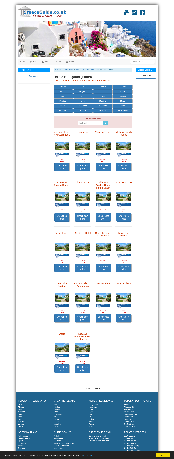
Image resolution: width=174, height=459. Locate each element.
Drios (103, 92)
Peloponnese (23, 436)
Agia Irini (63, 87)
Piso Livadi (63, 110)
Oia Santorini (129, 424)
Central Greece (24, 438)
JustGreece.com (130, 436)
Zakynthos (22, 422)
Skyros (91, 422)
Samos (20, 417)
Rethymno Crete (130, 417)
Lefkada (21, 424)
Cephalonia (58, 414)
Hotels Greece (68, 70)
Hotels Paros (94, 70)
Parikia (122, 106)
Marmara (83, 101)
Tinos (91, 417)
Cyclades (57, 436)
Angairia (123, 87)
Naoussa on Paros (131, 414)
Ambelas (102, 87)
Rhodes (21, 407)
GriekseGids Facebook (132, 450)
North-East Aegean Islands (64, 443)
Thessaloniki (129, 407)
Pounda (83, 110)
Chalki (91, 409)
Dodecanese (58, 438)
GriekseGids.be (130, 441)
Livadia (102, 96)
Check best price (62, 167)
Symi (91, 412)
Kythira (56, 419)
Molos (122, 101)
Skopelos (57, 409)
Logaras (123, 96)
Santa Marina (123, 110)
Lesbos (21, 426)
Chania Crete (129, 412)
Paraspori (83, 106)
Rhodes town (129, 409)
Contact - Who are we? (97, 436)
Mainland (47, 62)
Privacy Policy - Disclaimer (99, 438)
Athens (127, 405)
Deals (59, 62)
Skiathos (57, 407)
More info (87, 455)
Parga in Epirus (130, 422)
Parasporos (102, 106)
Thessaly (21, 448)
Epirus (20, 441)
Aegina (91, 424)
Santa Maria (102, 110)
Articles (70, 62)
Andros (91, 419)
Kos (19, 419)
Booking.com (34, 76)
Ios (55, 417)
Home (23, 62)
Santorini (21, 409)
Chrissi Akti (63, 92)
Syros (91, 414)
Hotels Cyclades (82, 70)
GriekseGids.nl (129, 438)
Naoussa (63, 106)
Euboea (56, 422)
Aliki (83, 87)
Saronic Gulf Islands (61, 446)
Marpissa (102, 101)
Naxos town (128, 419)
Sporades (57, 441)
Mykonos (21, 412)
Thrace (20, 446)
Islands (34, 62)
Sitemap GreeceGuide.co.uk (99, 441)
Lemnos (57, 412)
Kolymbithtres (63, 96)
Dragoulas (83, 92)
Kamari (122, 92)
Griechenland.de (130, 443)
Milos (56, 405)
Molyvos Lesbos (130, 426)
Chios (56, 426)
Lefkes (82, 96)
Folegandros (93, 405)
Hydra (91, 426)
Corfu (20, 414)
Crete (20, 405)
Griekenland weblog (131, 446)
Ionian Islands (59, 448)
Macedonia (22, 443)
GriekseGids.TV (130, 448)
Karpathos (57, 424)
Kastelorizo (93, 407)
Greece (58, 70)
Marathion (63, 101)
